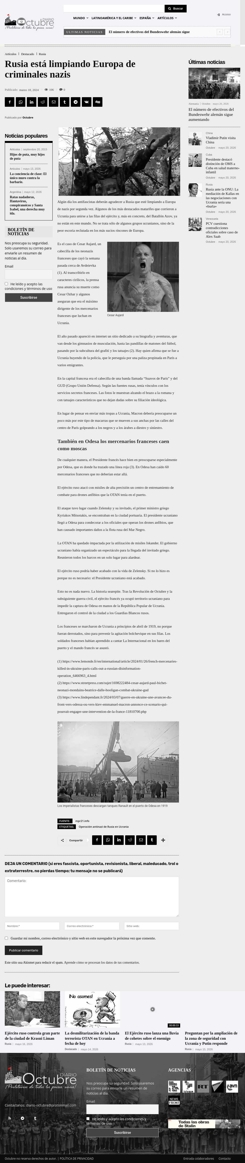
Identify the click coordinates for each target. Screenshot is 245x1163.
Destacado (27, 54)
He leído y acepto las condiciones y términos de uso (28, 286)
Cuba (209, 153)
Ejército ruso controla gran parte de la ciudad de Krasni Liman (31, 1038)
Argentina (15, 192)
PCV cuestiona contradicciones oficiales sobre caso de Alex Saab (222, 223)
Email (9, 266)
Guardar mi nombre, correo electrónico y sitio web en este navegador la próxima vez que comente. (83, 938)
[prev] (220, 32)
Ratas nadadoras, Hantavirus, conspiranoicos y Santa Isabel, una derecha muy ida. (27, 205)
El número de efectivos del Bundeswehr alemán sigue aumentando (209, 113)
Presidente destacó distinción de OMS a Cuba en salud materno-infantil (222, 163)
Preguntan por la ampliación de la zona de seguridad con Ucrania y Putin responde (211, 1038)
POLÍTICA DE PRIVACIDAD (77, 1159)
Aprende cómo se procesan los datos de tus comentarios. (102, 962)
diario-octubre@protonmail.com (51, 1105)
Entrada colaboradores (199, 1159)
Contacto (225, 1159)
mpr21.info (82, 821)
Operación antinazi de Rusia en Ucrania (104, 826)
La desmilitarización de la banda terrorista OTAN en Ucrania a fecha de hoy (89, 1038)
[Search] (176, 8)
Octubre (27, 117)
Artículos (10, 54)
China (209, 131)
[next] (227, 32)
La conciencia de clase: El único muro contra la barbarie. (28, 178)
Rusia (42, 54)
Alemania (194, 103)
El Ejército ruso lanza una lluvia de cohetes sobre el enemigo (149, 1038)
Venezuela (212, 214)
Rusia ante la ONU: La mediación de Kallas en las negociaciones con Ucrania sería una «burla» (221, 194)
